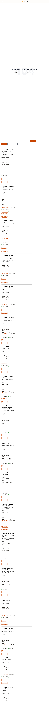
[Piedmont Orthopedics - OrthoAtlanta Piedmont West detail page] (4, 600)
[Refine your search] (8, 180)
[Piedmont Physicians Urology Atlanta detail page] (4, 565)
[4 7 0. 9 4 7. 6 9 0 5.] (4, 624)
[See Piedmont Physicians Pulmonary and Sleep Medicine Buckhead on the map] (4, 321)
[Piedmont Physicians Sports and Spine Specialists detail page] (4, 349)
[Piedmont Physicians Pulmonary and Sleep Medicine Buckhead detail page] (4, 318)
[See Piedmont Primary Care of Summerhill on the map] (4, 411)
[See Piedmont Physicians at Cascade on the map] (4, 382)
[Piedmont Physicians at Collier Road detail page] (4, 437)
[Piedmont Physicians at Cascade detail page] (4, 379)
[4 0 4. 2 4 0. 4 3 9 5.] (4, 463)
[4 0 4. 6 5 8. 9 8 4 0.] (4, 526)
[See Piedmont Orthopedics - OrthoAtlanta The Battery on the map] (4, 221)
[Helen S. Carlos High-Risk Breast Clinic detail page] (4, 631)
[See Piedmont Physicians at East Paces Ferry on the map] (4, 255)
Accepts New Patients (12, 182)
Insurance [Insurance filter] (28, 182)
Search (33, 179)
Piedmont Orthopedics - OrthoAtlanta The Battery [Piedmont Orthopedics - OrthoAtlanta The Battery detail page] (8, 190)
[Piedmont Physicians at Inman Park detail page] (4, 536)
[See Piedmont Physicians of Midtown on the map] (4, 693)
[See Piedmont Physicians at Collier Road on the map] (4, 441)
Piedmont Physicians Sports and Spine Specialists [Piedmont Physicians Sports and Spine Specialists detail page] (7, 327)
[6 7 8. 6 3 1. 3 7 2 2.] (4, 402)
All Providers (4, 182)
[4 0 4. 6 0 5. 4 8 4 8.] (4, 277)
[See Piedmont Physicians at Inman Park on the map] (4, 539)
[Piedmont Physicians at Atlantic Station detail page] (4, 660)
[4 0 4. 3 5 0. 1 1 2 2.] (4, 431)
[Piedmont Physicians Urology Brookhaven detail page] (4, 287)
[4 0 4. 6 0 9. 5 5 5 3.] (4, 343)
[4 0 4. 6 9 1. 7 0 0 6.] (4, 372)
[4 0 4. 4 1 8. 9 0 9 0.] (4, 208)
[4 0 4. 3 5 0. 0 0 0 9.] (4, 312)
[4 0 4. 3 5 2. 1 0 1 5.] (4, 594)
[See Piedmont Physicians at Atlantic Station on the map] (4, 663)
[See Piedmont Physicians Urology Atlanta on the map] (4, 569)
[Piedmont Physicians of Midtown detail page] (4, 690)
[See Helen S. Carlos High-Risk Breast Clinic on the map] (4, 634)
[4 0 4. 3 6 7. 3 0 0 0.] (4, 654)
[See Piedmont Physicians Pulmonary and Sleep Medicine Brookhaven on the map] (4, 477)
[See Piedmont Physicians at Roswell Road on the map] (4, 508)
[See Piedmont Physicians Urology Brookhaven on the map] (4, 290)
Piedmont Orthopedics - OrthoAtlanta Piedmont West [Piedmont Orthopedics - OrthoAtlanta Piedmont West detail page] (8, 574)
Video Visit (20, 182)
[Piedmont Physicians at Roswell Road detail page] (4, 505)
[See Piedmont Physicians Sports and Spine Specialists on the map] (4, 352)
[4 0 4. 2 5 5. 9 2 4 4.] (4, 498)
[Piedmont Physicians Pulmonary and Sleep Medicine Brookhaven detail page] (4, 474)
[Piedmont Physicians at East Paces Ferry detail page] (4, 252)
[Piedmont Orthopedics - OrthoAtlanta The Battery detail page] (4, 218)
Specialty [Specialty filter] (40, 182)
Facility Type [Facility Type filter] (34, 182)
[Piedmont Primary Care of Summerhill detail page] (4, 408)
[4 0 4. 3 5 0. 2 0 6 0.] (4, 246)
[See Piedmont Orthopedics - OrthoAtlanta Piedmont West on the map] (4, 603)
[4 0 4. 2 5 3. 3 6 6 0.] (4, 683)
